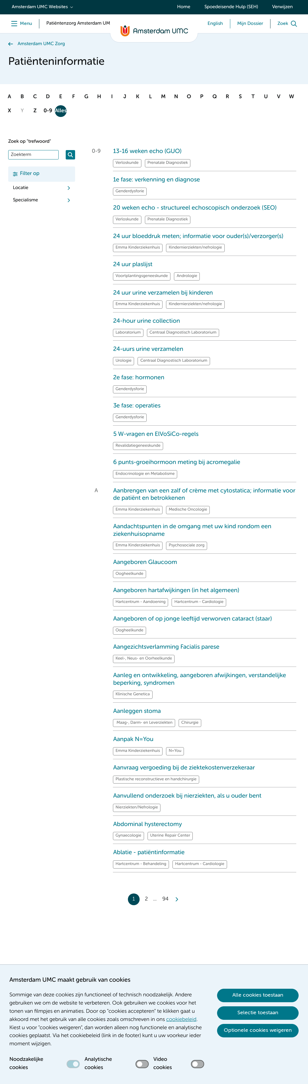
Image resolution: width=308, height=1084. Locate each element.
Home (183, 7)
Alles (60, 111)
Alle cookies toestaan (257, 995)
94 (166, 899)
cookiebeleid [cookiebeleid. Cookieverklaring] (181, 1019)
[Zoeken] (70, 154)
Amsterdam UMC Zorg (41, 44)
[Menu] (20, 23)
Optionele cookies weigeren (258, 1030)
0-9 (47, 111)
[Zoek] (288, 23)
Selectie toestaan (257, 1012)
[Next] (176, 899)
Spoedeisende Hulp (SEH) (231, 7)
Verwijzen (282, 7)
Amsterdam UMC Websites (40, 7)
